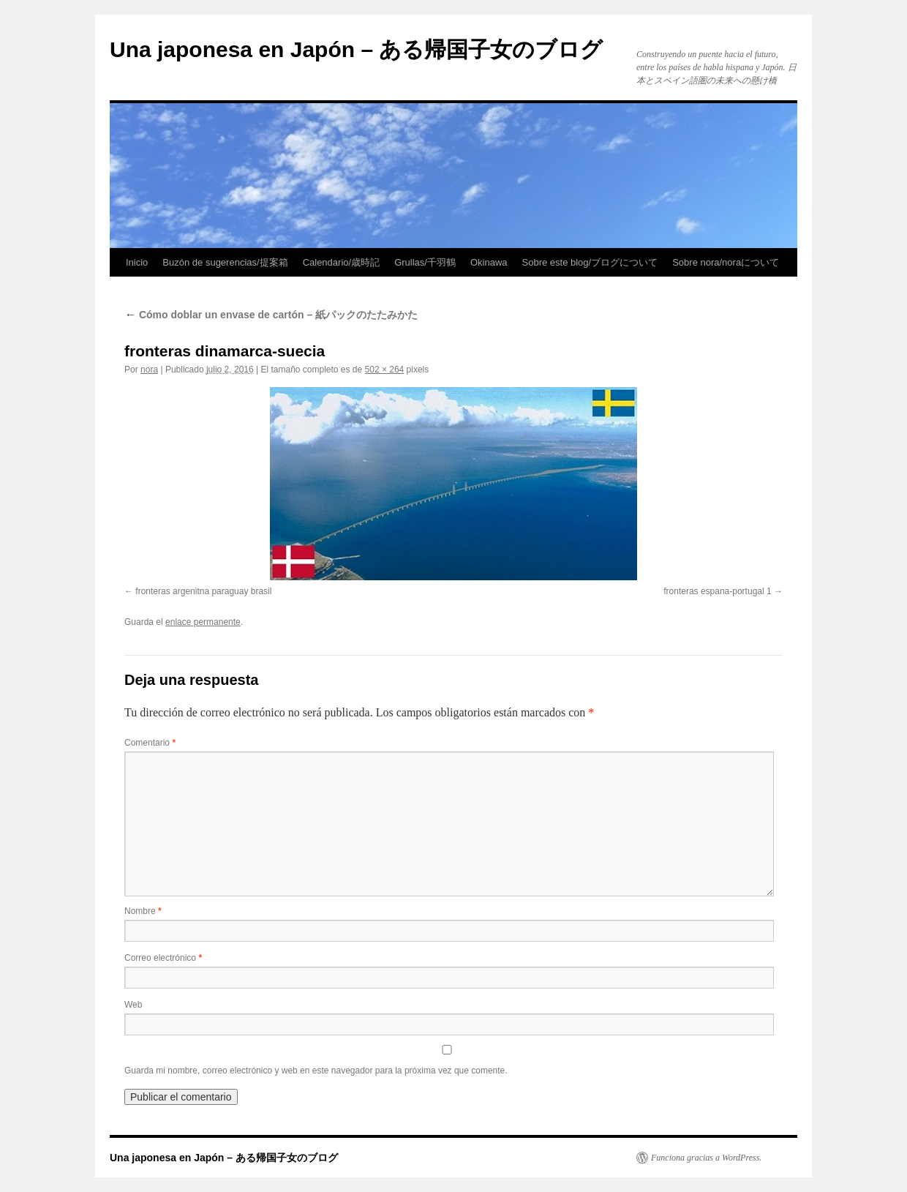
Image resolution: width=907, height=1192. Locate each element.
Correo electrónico (163, 958)
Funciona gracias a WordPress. (706, 1157)
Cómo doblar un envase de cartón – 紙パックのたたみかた (271, 315)
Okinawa (489, 262)
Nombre (143, 911)
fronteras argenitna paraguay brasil (203, 591)
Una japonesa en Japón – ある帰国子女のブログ (356, 49)
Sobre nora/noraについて (725, 262)
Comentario (150, 743)
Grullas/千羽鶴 (425, 262)
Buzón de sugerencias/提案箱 (224, 262)
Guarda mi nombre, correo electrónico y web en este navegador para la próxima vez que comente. (316, 1070)
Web (133, 1005)
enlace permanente (203, 622)
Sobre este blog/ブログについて (590, 262)
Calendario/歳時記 (341, 262)
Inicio (137, 262)
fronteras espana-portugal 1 (717, 591)
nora (149, 369)
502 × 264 (384, 369)
